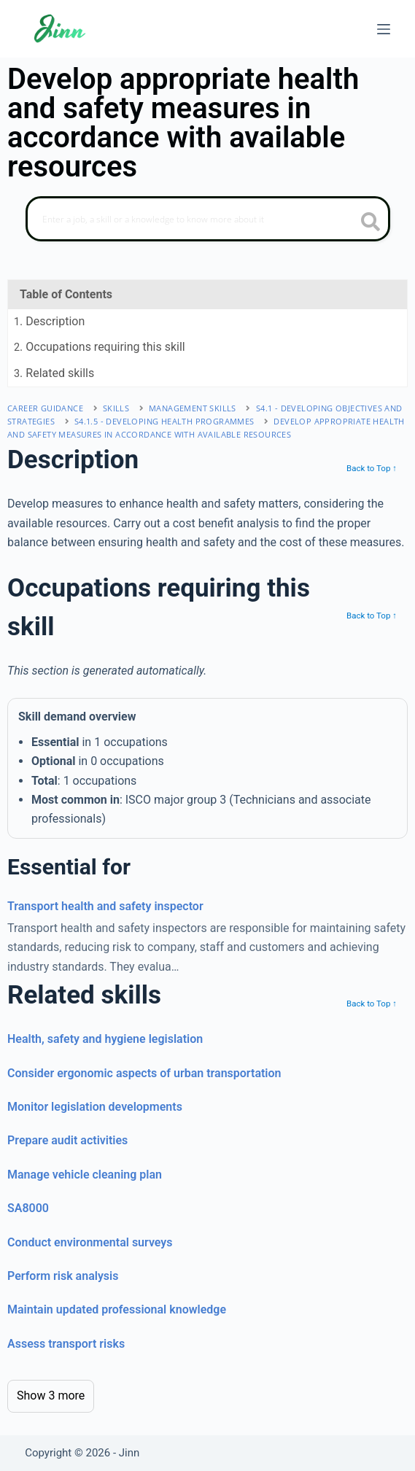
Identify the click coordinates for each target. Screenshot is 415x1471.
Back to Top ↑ (371, 468)
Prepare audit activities (67, 1140)
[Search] (208, 218)
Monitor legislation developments (94, 1107)
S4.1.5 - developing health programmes (164, 421)
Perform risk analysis (62, 1276)
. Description (49, 321)
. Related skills (54, 373)
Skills (116, 408)
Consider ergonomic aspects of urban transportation (144, 1073)
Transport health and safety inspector (105, 906)
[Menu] (383, 29)
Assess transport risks (66, 1344)
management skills (192, 408)
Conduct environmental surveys (90, 1242)
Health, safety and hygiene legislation (105, 1039)
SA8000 (28, 1208)
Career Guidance (45, 408)
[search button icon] (371, 223)
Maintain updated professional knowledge (116, 1309)
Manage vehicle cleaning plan (84, 1174)
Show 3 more (51, 1395)
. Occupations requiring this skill (99, 347)
